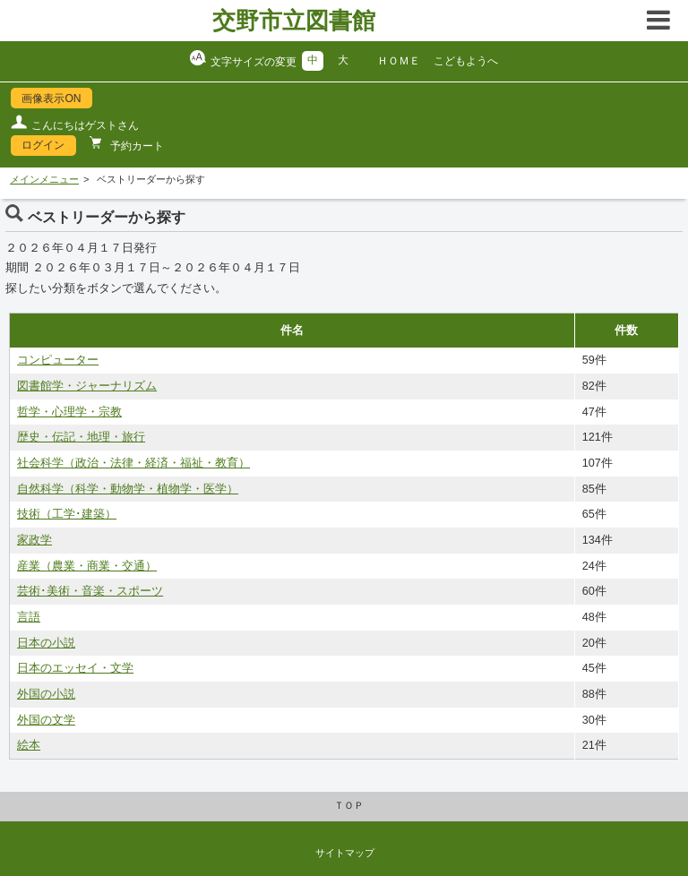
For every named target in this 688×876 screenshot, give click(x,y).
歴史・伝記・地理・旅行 (81, 437)
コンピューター (58, 360)
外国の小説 (46, 694)
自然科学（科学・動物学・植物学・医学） (127, 489)
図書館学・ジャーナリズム (87, 386)
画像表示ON (51, 98)
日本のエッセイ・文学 (75, 668)
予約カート (136, 146)
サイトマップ (344, 852)
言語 (28, 617)
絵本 (28, 745)
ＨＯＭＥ (398, 61)
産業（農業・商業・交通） (87, 566)
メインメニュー (44, 179)
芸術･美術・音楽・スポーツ (90, 591)
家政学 (34, 540)
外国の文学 (46, 720)
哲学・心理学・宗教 (69, 412)
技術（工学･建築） (66, 514)
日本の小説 (46, 643)
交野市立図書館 (293, 20)
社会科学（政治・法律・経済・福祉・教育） (133, 463)
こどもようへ (466, 61)
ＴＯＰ (349, 805)
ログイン (43, 145)
